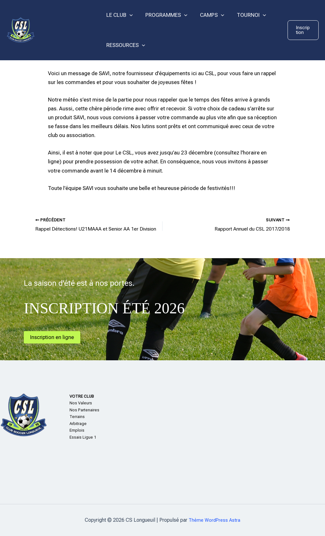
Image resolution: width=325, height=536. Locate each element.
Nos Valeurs (81, 403)
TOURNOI (244, 15)
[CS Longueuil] (20, 29)
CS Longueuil (67, 30)
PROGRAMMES (163, 15)
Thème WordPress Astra (214, 520)
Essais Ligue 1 (83, 437)
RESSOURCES (124, 45)
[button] (302, 30)
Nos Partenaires (84, 410)
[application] (128, 15)
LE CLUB (118, 15)
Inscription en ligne (54, 337)
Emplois (77, 430)
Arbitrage (78, 423)
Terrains (77, 417)
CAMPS (207, 15)
